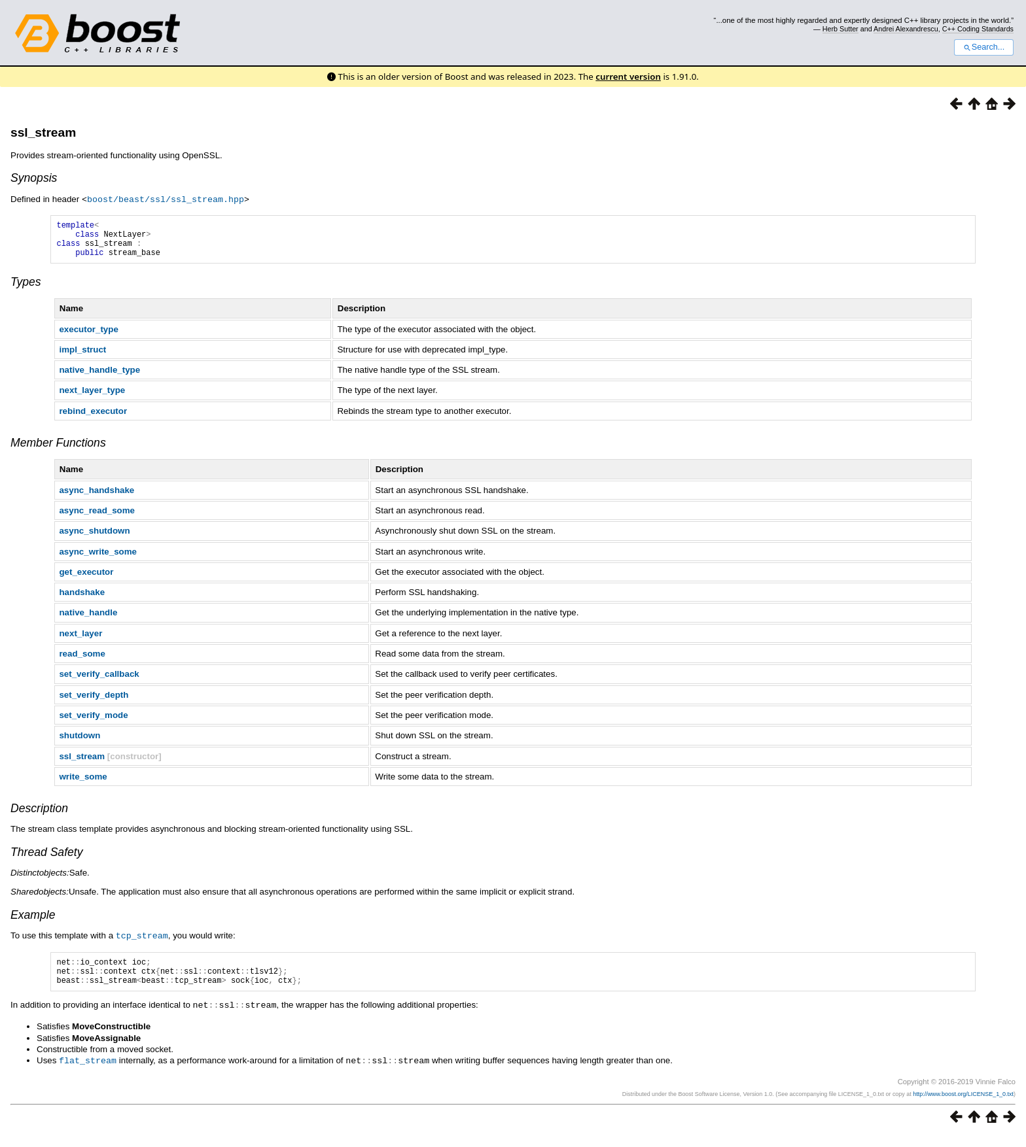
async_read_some (97, 517)
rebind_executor (93, 418)
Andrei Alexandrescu (906, 29)
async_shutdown (94, 538)
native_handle (88, 620)
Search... (983, 47)
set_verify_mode (93, 722)
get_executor (86, 579)
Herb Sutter (840, 29)
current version (628, 76)
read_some (82, 661)
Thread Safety (46, 859)
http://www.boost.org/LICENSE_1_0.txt (963, 1105)
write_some (83, 784)
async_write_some (98, 559)
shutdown (79, 742)
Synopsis (33, 177)
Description (39, 815)
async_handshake (96, 497)
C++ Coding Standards (978, 29)
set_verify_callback (99, 681)
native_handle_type (99, 377)
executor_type (88, 336)
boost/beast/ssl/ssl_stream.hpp (165, 199)
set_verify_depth (93, 702)
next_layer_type (92, 397)
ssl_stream (43, 132)
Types (25, 289)
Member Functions (58, 449)
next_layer (80, 640)
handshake (82, 599)
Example (32, 922)
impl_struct (82, 357)
